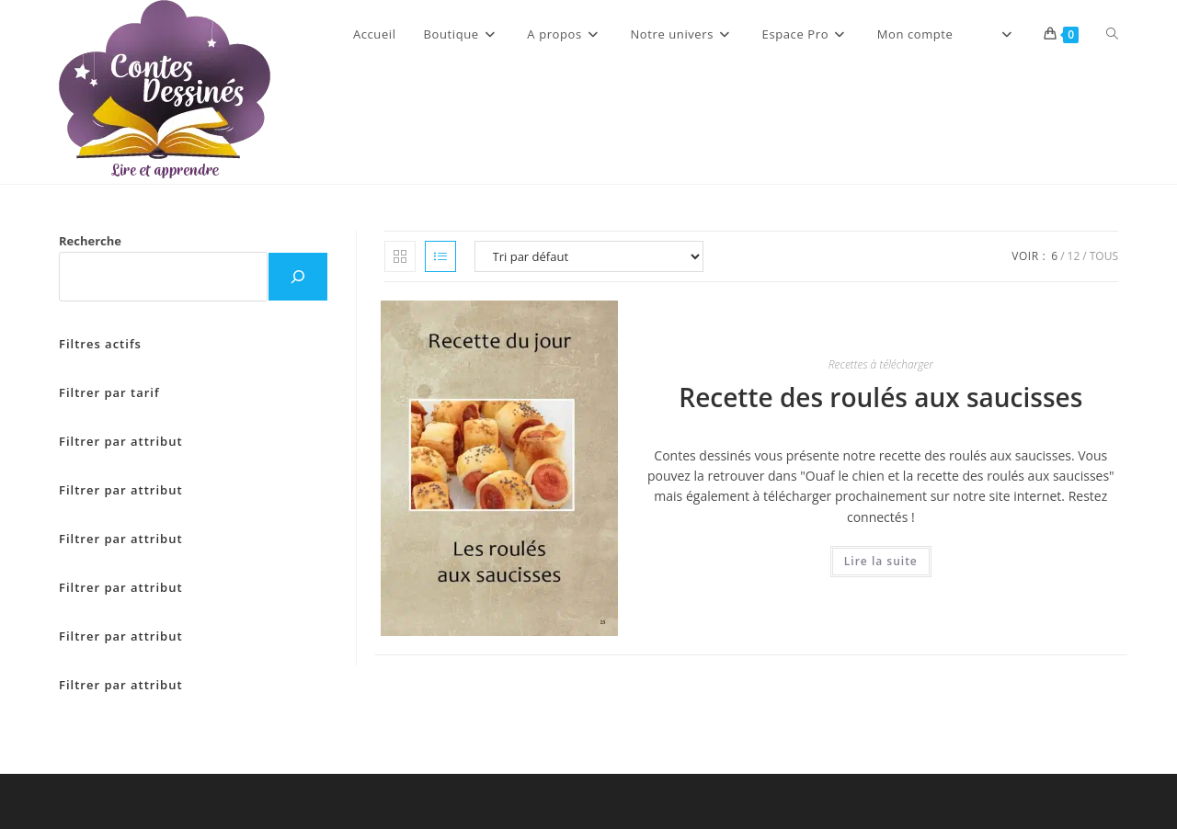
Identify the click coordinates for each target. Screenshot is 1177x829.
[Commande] (588, 256)
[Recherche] (298, 276)
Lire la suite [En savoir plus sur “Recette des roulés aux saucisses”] (881, 561)
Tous (1104, 256)
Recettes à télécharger (880, 364)
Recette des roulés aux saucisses (880, 397)
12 (1074, 256)
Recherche (90, 241)
